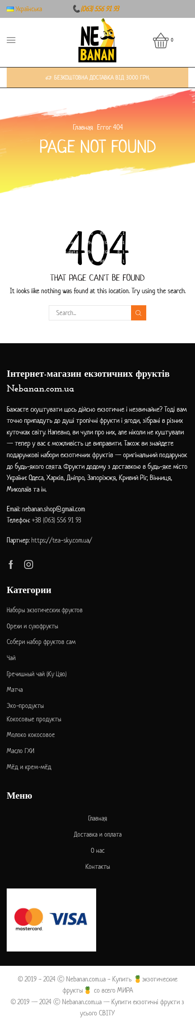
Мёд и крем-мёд (29, 766)
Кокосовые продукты (34, 719)
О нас (98, 850)
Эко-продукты (25, 705)
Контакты (97, 866)
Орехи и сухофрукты (32, 626)
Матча (15, 689)
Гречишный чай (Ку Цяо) (37, 673)
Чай (11, 657)
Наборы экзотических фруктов (45, 610)
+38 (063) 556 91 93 (56, 520)
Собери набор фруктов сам (41, 641)
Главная (83, 127)
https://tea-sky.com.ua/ (61, 540)
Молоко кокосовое (31, 734)
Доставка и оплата (98, 834)
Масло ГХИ (20, 750)
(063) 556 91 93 (100, 8)
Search (138, 313)
